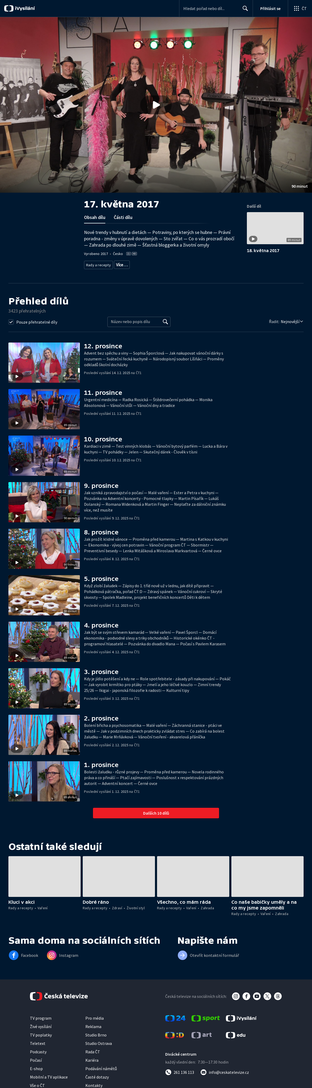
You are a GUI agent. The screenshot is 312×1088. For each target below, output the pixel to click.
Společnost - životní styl (104, 272)
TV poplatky (41, 1041)
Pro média (94, 1024)
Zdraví (119, 264)
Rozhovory (134, 272)
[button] (156, 105)
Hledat (243, 10)
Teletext (37, 1049)
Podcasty (38, 1057)
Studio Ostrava (98, 1049)
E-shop (36, 1074)
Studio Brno (96, 1041)
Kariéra (91, 1066)
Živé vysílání (40, 1032)
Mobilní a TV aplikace (49, 1083)
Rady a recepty (97, 264)
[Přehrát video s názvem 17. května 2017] (156, 104)
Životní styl (139, 264)
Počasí (36, 1066)
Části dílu (123, 217)
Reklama (93, 1032)
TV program (40, 1024)
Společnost (162, 264)
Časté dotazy (97, 1083)
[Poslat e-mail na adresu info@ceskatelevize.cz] (224, 1078)
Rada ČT (92, 1057)
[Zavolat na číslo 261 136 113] (179, 1078)
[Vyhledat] (165, 328)
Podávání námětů (101, 1074)
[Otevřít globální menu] (300, 8)
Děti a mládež (186, 264)
